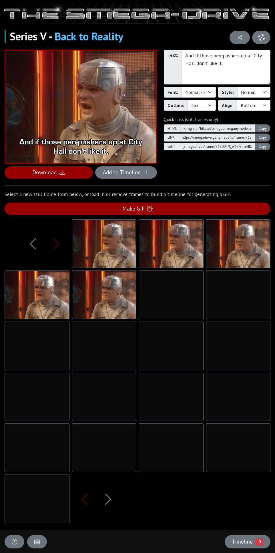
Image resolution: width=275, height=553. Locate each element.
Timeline (247, 541)
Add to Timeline (126, 172)
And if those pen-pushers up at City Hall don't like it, (226, 67)
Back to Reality (89, 36)
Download (48, 172)
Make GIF (137, 208)
